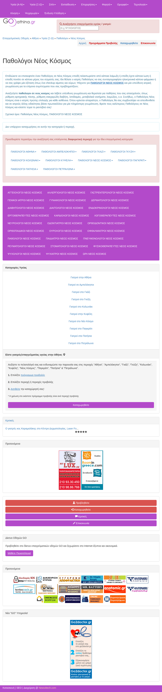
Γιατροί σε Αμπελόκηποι (81, 284)
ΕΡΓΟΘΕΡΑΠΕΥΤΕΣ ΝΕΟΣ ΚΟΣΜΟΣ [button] (28, 215)
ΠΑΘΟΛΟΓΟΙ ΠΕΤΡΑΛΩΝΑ (59, 169)
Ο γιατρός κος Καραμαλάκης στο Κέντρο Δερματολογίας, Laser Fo (41, 428)
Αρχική (82, 43)
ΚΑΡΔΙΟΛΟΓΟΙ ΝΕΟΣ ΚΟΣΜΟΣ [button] (71, 215)
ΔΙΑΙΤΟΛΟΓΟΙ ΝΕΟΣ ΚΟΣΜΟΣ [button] (66, 208)
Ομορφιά (123, 4)
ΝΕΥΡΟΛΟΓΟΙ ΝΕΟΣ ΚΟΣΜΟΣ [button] (25, 223)
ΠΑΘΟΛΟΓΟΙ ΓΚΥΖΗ (123, 151)
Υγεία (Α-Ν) (17, 4)
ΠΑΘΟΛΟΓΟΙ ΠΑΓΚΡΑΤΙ (132, 160)
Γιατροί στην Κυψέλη (81, 314)
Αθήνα (35, 38)
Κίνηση (15, 13)
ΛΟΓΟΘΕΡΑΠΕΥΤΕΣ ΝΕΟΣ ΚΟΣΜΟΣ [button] (115, 215)
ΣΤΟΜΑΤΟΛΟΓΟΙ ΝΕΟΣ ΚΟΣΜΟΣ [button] (69, 246)
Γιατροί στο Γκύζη (80, 299)
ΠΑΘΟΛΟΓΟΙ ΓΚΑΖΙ (94, 151)
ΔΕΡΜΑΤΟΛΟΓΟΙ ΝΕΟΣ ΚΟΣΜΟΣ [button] (110, 200)
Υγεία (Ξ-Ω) (37, 4)
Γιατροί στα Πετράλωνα (81, 343)
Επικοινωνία (81, 523)
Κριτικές (9, 420)
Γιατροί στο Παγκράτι (81, 328)
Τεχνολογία (140, 4)
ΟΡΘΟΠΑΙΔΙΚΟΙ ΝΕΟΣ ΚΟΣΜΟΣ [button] (26, 231)
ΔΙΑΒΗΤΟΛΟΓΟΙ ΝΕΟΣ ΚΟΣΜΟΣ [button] (26, 208)
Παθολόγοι (62, 38)
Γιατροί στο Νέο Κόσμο (81, 321)
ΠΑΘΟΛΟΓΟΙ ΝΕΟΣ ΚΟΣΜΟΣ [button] (24, 238)
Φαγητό (107, 4)
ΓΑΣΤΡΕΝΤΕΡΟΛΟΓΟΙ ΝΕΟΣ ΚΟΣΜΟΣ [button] (112, 192)
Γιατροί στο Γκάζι (81, 292)
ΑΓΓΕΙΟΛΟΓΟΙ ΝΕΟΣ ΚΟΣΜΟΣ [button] (25, 192)
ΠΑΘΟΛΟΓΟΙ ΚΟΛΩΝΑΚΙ (25, 160)
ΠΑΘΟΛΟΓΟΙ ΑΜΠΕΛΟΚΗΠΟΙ (59, 151)
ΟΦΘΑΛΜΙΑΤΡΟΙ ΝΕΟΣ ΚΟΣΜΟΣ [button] (106, 231)
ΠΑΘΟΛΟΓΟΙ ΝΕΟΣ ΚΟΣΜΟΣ (95, 160)
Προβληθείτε (81, 502)
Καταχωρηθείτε (81, 405)
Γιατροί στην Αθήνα (81, 277)
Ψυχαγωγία (32, 13)
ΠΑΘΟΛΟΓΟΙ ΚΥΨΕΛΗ (59, 160)
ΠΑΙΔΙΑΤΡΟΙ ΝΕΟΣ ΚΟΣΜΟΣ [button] (62, 238)
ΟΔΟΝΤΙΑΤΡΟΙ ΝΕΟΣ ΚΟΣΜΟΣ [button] (64, 223)
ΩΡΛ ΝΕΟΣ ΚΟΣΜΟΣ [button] (94, 253)
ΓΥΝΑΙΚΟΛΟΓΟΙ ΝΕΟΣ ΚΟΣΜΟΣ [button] (68, 200)
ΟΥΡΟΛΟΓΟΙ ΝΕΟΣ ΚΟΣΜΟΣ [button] (65, 231)
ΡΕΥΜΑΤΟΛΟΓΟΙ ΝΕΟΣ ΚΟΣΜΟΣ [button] (26, 246)
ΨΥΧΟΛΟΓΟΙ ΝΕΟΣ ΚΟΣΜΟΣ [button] (24, 253)
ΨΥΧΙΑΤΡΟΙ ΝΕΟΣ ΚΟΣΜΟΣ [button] (62, 253)
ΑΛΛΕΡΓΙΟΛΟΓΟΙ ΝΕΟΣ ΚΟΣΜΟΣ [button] (66, 192)
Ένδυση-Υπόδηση (55, 13)
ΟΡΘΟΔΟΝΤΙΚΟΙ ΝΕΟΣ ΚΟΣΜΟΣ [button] (106, 223)
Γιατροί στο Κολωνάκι (81, 306)
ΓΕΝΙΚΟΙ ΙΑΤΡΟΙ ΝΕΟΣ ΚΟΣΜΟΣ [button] (26, 200)
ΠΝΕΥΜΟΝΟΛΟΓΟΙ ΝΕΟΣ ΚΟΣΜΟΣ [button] (103, 238)
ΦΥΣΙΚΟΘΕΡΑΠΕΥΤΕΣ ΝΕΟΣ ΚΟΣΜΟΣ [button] (115, 246)
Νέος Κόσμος (78, 38)
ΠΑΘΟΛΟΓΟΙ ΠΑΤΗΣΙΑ (24, 169)
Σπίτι (52, 4)
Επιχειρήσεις (89, 4)
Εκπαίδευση (68, 4)
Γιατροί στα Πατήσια (81, 336)
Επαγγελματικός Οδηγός (16, 38)
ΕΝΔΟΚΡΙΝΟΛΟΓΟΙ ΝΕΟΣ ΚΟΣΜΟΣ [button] (109, 208)
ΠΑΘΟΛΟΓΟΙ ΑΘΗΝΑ (23, 151)
